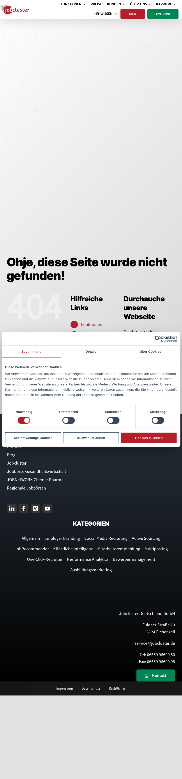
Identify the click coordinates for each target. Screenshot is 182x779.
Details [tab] (91, 351)
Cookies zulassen (149, 438)
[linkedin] (12, 508)
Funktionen (91, 324)
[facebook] (23, 508)
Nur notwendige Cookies (33, 438)
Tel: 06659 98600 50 (157, 654)
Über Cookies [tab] (150, 351)
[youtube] (47, 508)
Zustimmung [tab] (31, 351)
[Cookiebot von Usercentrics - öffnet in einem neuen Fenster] (158, 338)
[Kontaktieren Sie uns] (155, 675)
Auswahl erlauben (91, 438)
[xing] (35, 508)
